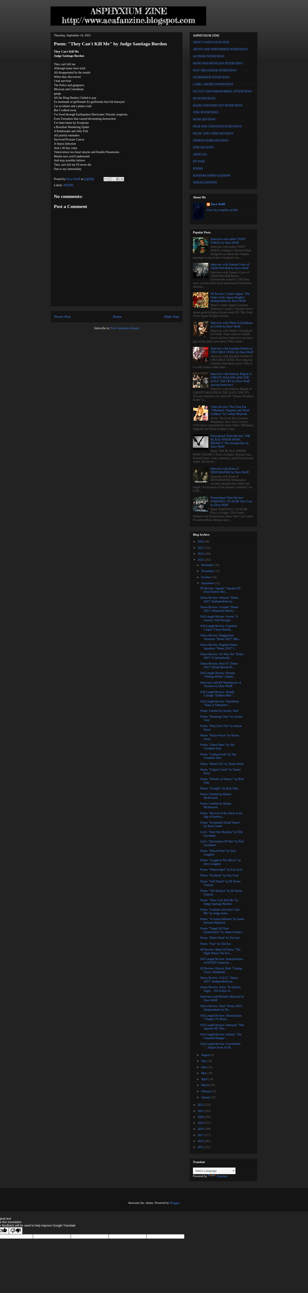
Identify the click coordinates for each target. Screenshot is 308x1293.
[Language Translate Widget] (214, 1171)
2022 (201, 1104)
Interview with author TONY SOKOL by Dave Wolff (228, 240)
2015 (201, 1147)
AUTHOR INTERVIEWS (208, 56)
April (204, 1079)
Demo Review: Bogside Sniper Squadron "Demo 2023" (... (219, 646)
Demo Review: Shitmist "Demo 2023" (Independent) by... (219, 599)
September (208, 583)
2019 (201, 1123)
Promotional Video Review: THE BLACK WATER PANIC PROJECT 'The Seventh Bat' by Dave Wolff (230, 441)
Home (117, 317)
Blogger (174, 1203)
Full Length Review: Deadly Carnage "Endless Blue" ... (217, 693)
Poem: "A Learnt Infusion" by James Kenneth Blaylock (222, 920)
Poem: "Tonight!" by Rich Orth (219, 788)
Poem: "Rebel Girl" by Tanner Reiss (222, 763)
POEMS (69, 185)
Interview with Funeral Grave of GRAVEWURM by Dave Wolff (230, 266)
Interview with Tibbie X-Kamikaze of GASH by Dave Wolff (232, 324)
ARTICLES (200, 154)
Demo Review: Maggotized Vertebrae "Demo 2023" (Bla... (220, 637)
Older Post (171, 317)
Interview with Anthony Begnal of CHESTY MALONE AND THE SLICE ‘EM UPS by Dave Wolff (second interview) (231, 379)
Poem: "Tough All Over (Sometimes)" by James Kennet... (222, 930)
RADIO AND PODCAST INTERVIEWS (218, 105)
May (204, 1073)
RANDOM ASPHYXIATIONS (211, 175)
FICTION (199, 161)
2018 (201, 1129)
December (207, 565)
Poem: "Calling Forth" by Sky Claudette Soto (218, 756)
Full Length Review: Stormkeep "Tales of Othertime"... (219, 703)
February (207, 1091)
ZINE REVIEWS (203, 147)
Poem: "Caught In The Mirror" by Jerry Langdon (220, 862)
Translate (218, 1176)
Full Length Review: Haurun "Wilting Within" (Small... (217, 674)
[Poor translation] (15, 1230)
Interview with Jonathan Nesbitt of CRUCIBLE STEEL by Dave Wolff (232, 350)
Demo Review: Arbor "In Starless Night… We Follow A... (220, 989)
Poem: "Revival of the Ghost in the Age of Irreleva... (221, 815)
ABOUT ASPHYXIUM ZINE (211, 42)
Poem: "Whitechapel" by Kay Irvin (221, 869)
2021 (201, 1111)
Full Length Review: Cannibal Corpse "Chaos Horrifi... (218, 627)
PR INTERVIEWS (204, 98)
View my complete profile (222, 210)
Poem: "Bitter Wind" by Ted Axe (220, 937)
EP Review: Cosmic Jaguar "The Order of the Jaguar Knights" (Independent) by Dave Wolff (230, 297)
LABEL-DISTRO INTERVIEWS (213, 84)
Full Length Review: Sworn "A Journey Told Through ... (219, 618)
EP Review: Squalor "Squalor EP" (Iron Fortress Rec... (220, 590)
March (205, 1085)
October (206, 577)
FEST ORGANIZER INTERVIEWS (215, 70)
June (204, 1067)
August (205, 1055)
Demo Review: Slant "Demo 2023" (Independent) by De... (221, 1007)
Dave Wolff (218, 204)
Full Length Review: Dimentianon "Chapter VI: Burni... (220, 1017)
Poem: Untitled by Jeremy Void (219, 710)
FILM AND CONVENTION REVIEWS (217, 126)
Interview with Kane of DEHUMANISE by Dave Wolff (230, 470)
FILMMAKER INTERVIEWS (211, 77)
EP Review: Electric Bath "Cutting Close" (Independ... (221, 970)
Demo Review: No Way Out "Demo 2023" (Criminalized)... (221, 656)
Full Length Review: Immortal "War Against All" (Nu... (222, 1026)
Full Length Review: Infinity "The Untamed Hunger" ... (220, 1036)
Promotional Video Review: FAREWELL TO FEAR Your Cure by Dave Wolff (231, 501)
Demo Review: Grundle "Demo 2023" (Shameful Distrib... (219, 609)
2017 (201, 1135)
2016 (201, 1141)
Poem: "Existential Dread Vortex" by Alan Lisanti (220, 824)
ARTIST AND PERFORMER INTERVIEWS (220, 49)
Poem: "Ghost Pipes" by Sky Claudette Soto (217, 746)
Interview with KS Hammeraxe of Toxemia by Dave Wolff (220, 684)
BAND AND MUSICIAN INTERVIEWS (218, 63)
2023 (201, 559)
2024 (201, 553)
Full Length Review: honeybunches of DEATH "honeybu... (221, 960)
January (206, 1097)
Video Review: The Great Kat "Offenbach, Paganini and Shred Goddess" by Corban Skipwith (230, 410)
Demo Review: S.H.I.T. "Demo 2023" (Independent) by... (219, 979)
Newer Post (62, 317)
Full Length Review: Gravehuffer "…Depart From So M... (220, 1045)
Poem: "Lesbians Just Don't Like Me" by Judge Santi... (220, 911)
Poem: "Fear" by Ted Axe (215, 943)
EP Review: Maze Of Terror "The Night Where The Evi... (220, 951)
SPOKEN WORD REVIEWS (210, 140)
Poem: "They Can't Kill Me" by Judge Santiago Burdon (219, 902)
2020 (201, 1117)
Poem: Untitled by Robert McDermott (215, 796)
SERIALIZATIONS (205, 182)
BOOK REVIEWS (204, 119)
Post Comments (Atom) (125, 328)
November (208, 571)
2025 (201, 547)
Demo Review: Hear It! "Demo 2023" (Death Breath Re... (219, 665)
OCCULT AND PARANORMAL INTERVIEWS (222, 91)
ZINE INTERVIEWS (206, 112)
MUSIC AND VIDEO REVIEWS (213, 133)
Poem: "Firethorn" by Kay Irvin (219, 875)
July (204, 1061)
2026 (201, 541)
